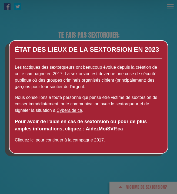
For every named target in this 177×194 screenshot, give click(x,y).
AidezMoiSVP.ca (104, 129)
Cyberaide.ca (69, 110)
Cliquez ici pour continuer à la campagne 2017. (60, 140)
